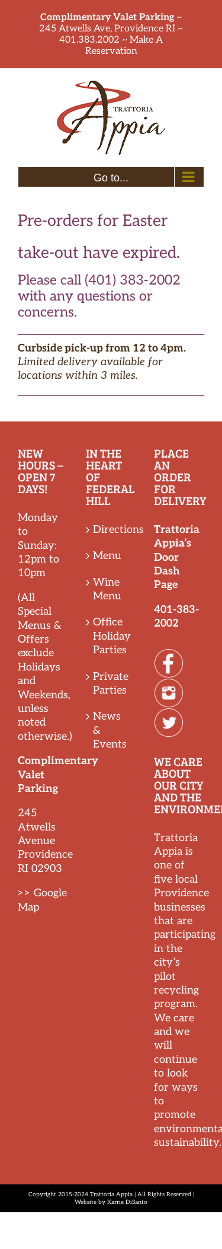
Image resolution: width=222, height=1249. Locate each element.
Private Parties (110, 683)
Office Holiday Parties (111, 636)
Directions (111, 529)
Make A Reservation (124, 45)
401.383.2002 (89, 40)
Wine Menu (107, 589)
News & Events (110, 730)
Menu (107, 556)
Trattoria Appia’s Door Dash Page (177, 557)
